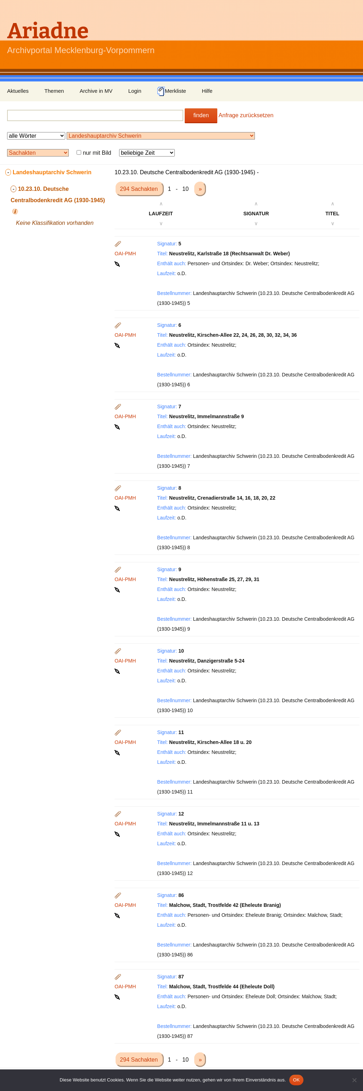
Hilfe (207, 91)
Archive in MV (96, 91)
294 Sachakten (139, 189)
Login (134, 91)
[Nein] (354, 1080)
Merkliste (171, 91)
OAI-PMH (125, 253)
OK (296, 1080)
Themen (54, 91)
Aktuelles (18, 91)
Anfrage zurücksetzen (246, 115)
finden (201, 115)
